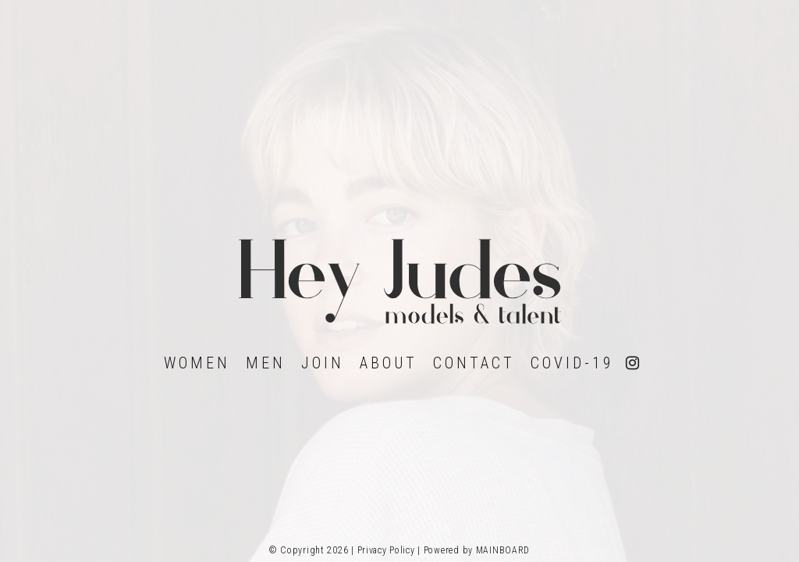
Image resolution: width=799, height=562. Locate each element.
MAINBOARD (503, 550)
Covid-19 (572, 362)
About (388, 362)
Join (322, 362)
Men (266, 362)
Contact (474, 362)
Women (197, 362)
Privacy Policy (386, 550)
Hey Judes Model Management (400, 281)
